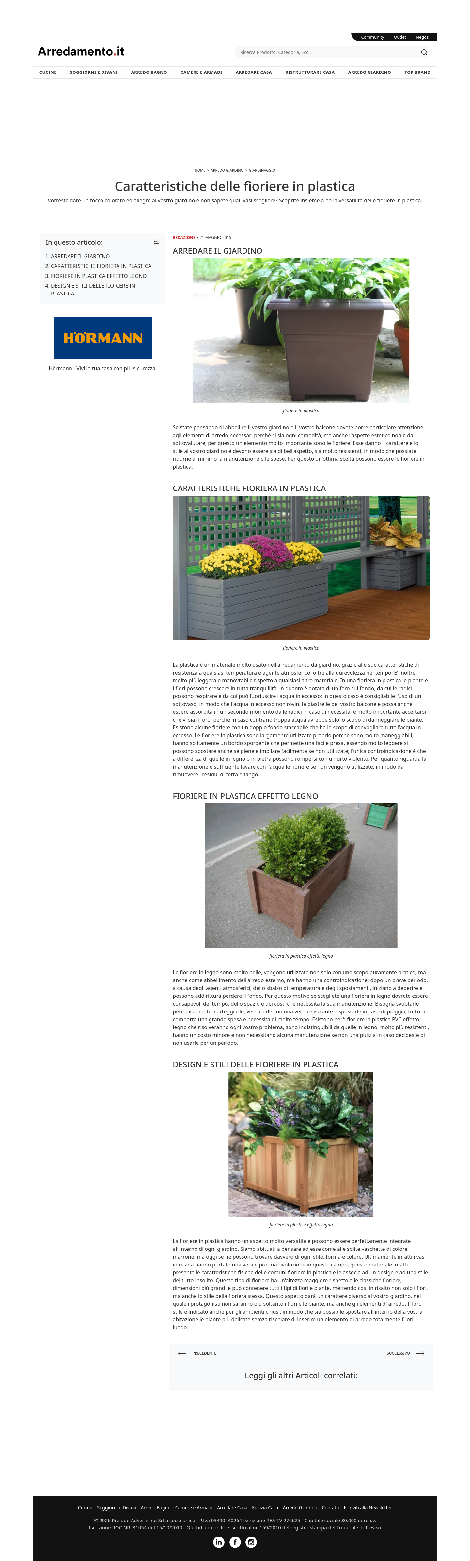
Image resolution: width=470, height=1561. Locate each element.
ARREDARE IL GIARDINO (80, 256)
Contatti (330, 1508)
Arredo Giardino (369, 72)
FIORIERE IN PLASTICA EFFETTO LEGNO (99, 275)
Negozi (423, 37)
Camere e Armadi (201, 72)
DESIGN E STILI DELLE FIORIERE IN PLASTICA (93, 289)
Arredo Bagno (149, 72)
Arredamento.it (136, 51)
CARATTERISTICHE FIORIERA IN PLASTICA (101, 266)
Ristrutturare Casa (310, 72)
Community (372, 37)
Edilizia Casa (265, 1508)
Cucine (47, 72)
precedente (197, 1353)
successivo (405, 1353)
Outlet (400, 37)
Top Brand (418, 72)
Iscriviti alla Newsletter (368, 1508)
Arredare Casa (254, 72)
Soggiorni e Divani (94, 72)
